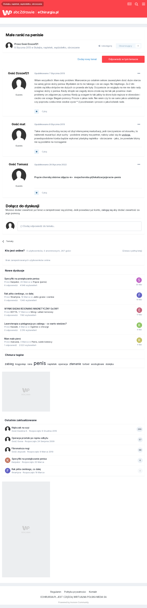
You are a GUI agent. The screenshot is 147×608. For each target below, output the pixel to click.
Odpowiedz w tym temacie (123, 59)
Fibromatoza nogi (20, 448)
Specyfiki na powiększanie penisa (21, 278)
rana (29, 364)
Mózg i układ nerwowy (42, 312)
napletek (52, 364)
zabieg (9, 364)
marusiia (15, 341)
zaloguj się (107, 210)
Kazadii (14, 326)
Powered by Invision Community (73, 602)
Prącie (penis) (40, 282)
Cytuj (44, 111)
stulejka (110, 364)
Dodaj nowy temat (87, 59)
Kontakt (93, 591)
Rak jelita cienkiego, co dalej (18, 293)
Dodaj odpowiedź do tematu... (37, 226)
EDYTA (14, 312)
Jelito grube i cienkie (43, 297)
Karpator (15, 282)
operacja (63, 364)
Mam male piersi (12, 338)
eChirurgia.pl (48, 12)
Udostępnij (105, 46)
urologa (126, 134)
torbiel (86, 364)
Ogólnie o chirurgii (39, 326)
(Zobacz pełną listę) (132, 250)
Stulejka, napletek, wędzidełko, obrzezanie (57, 47)
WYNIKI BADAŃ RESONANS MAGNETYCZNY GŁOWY (31, 308)
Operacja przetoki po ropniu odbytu (30, 438)
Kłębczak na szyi (20, 427)
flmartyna (15, 297)
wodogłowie (97, 364)
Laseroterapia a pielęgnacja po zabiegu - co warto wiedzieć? (35, 323)
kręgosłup (20, 364)
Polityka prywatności (75, 591)
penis (40, 363)
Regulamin (55, 591)
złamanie (75, 364)
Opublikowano (49, 73)
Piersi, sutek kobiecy (42, 341)
